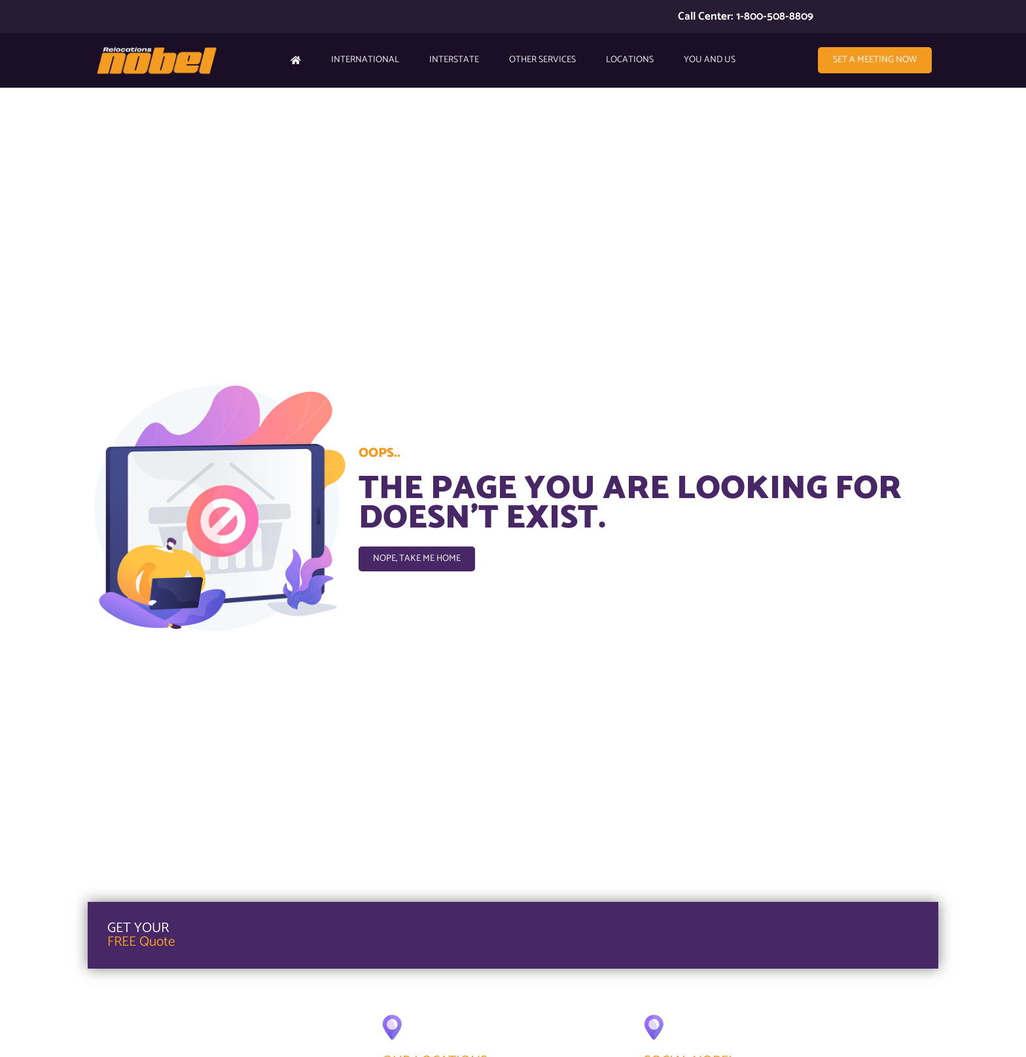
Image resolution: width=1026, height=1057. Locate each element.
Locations (630, 59)
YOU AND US (709, 59)
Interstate (454, 59)
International (365, 59)
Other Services (542, 59)
